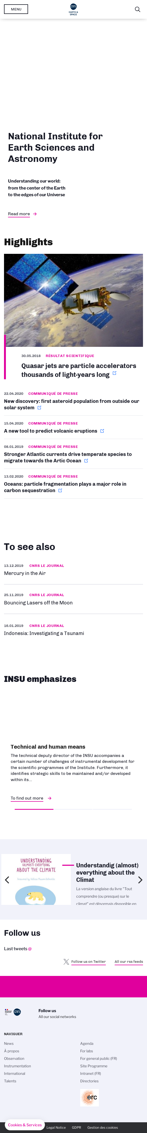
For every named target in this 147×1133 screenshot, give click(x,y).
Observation (14, 1058)
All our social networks (57, 1017)
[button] (25, 1125)
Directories (89, 1081)
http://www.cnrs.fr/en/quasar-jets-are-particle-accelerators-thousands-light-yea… (73, 316)
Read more (19, 213)
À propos (11, 1051)
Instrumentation (17, 1066)
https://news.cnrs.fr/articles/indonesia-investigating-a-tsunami (73, 629)
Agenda (86, 1043)
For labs (86, 1051)
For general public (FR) (98, 1058)
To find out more (27, 798)
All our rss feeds (129, 961)
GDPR (76, 1127)
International (14, 1073)
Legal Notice (56, 1127)
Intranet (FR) (90, 1073)
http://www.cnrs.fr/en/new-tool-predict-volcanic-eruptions (73, 427)
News (9, 1043)
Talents (10, 1081)
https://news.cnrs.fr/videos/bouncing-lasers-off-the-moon (73, 599)
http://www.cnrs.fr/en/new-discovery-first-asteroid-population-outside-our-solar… (73, 402)
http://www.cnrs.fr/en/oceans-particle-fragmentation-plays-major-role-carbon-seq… (73, 483)
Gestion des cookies (102, 1127)
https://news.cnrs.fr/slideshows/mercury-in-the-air (73, 569)
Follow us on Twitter (88, 961)
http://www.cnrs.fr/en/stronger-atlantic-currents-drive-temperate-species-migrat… (73, 454)
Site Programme (93, 1066)
